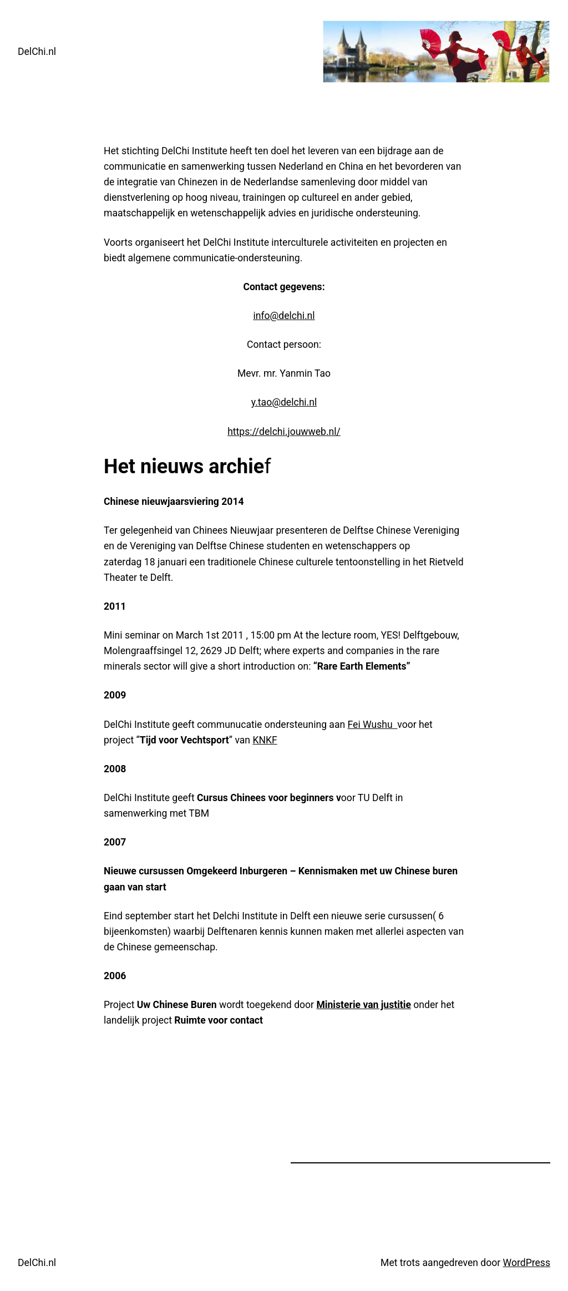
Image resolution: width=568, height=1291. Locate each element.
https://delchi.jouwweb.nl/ (284, 431)
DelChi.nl (37, 51)
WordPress (526, 1262)
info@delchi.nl (284, 315)
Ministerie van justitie (363, 1004)
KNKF (264, 740)
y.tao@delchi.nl (284, 402)
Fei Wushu (373, 724)
